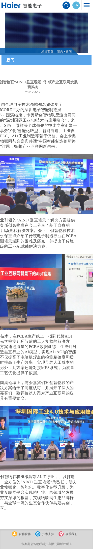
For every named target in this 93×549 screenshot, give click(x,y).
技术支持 (48, 534)
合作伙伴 (25, 534)
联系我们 (71, 534)
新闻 (60, 51)
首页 (52, 51)
